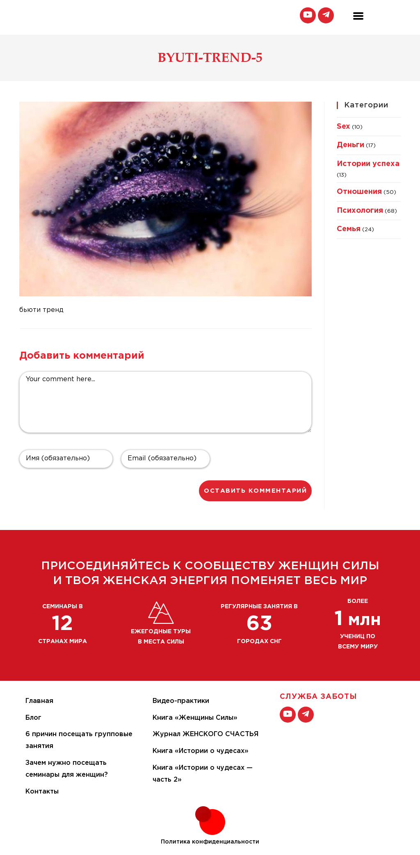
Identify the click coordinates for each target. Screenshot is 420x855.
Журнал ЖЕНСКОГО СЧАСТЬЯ (205, 734)
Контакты (42, 792)
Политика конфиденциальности (210, 841)
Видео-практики (181, 701)
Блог (33, 718)
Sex (343, 126)
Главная (39, 701)
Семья (349, 229)
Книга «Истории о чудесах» (201, 751)
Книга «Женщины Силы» (195, 718)
